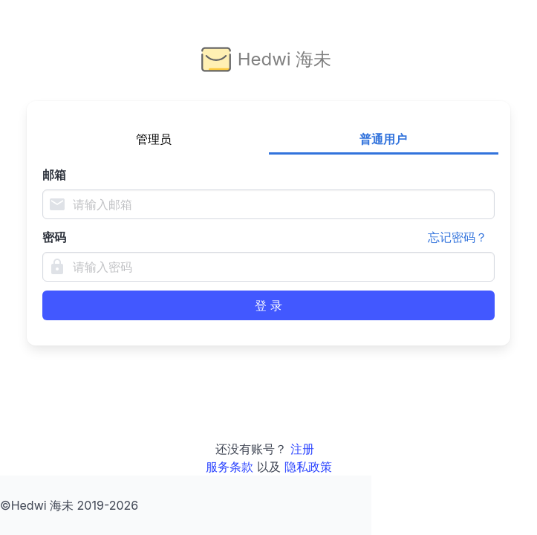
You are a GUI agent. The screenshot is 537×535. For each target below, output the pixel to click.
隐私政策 (308, 466)
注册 (302, 448)
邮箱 (54, 174)
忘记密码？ (457, 237)
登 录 (268, 305)
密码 (268, 237)
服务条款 (229, 466)
